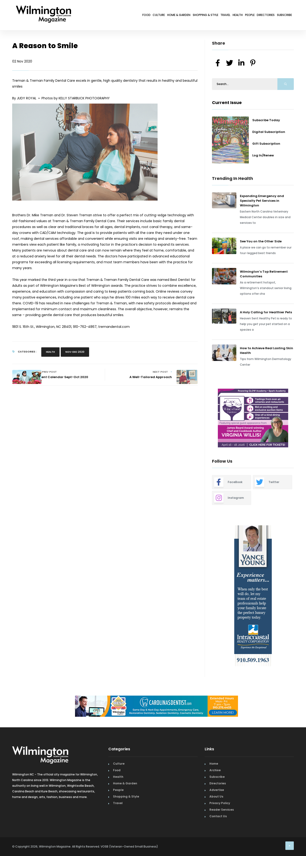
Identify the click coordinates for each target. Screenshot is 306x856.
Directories (255, 16)
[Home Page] (43, 8)
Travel (195, 16)
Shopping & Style (166, 16)
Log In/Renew (263, 155)
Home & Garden (131, 16)
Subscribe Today (266, 120)
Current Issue (227, 102)
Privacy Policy (219, 803)
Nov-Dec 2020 (74, 352)
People (232, 16)
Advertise (216, 790)
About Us (216, 796)
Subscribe (281, 16)
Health (213, 16)
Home (213, 764)
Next (297, 418)
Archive (215, 770)
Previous (201, 418)
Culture (104, 16)
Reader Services (221, 810)
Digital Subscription (268, 132)
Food (86, 16)
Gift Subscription (266, 143)
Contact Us (218, 816)
